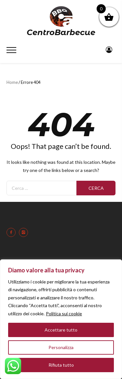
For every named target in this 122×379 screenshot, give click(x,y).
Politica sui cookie (64, 313)
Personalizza (61, 347)
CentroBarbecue (61, 32)
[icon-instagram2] (25, 232)
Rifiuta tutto (61, 365)
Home (12, 82)
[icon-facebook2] (13, 232)
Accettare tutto (61, 330)
